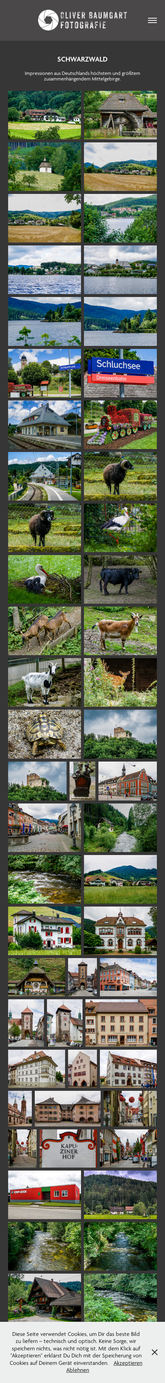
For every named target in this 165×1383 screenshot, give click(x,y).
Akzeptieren (128, 1363)
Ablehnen (77, 1370)
